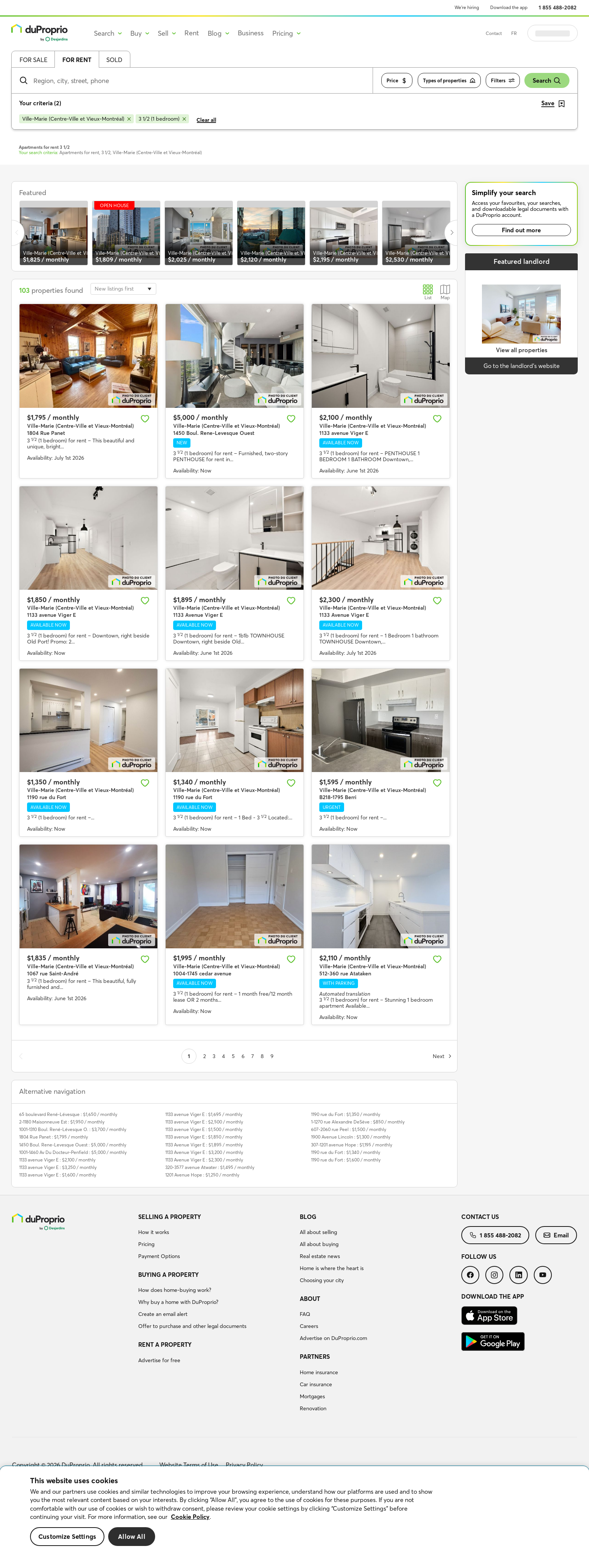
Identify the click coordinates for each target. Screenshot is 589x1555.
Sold (114, 60)
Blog (308, 1216)
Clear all (206, 120)
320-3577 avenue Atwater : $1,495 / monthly (209, 1167)
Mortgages (312, 1396)
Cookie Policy (190, 1516)
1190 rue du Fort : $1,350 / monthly (345, 1114)
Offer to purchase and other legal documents (192, 1326)
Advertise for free (159, 1360)
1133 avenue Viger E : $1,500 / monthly (203, 1129)
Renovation (313, 1408)
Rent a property (165, 1344)
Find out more (521, 230)
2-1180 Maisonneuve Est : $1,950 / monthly (61, 1122)
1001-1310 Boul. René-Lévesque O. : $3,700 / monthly (72, 1129)
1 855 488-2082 (558, 7)
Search (547, 81)
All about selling (318, 1232)
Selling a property (169, 1216)
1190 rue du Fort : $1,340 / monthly (345, 1152)
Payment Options (159, 1256)
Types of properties (449, 80)
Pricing (146, 1244)
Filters (503, 80)
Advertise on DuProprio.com (333, 1338)
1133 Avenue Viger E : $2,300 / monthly (204, 1160)
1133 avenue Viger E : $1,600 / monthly (57, 1175)
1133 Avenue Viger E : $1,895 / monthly (204, 1145)
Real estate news (320, 1256)
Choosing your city (322, 1280)
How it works (153, 1232)
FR (533, 33)
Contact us (480, 1216)
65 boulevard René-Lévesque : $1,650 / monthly (68, 1114)
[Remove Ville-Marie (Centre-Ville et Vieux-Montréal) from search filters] (76, 118)
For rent (76, 60)
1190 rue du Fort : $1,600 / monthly (346, 1160)
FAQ (305, 1314)
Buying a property (168, 1274)
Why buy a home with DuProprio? (178, 1302)
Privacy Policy (244, 1465)
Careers (309, 1326)
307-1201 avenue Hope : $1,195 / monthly (351, 1145)
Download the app (508, 7)
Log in (562, 33)
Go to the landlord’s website (521, 365)
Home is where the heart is (332, 1268)
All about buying (319, 1244)
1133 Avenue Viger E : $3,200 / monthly (204, 1152)
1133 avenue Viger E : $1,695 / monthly (203, 1114)
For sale (33, 60)
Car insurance (316, 1384)
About (310, 1298)
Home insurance (319, 1372)
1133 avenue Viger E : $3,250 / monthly (58, 1167)
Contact (512, 33)
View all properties (521, 350)
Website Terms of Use (188, 1465)
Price (397, 80)
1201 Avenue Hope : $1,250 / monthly (202, 1175)
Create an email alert (162, 1314)
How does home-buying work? (174, 1290)
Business (251, 33)
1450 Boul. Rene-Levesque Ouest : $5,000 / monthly (72, 1145)
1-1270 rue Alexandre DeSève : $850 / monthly (358, 1122)
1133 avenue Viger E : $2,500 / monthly (204, 1122)
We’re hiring (467, 7)
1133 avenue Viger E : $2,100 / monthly (57, 1160)
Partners (315, 1356)
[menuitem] (216, 1237)
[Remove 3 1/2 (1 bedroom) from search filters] (162, 118)
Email (556, 1235)
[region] (294, 1510)
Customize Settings (67, 1536)
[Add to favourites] (145, 419)
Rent (191, 33)
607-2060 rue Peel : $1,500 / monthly (348, 1129)
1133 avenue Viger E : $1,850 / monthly (203, 1137)
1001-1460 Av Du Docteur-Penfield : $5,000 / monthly (73, 1152)
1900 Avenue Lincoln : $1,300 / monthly (350, 1137)
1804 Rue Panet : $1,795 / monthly (53, 1137)
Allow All (131, 1536)
